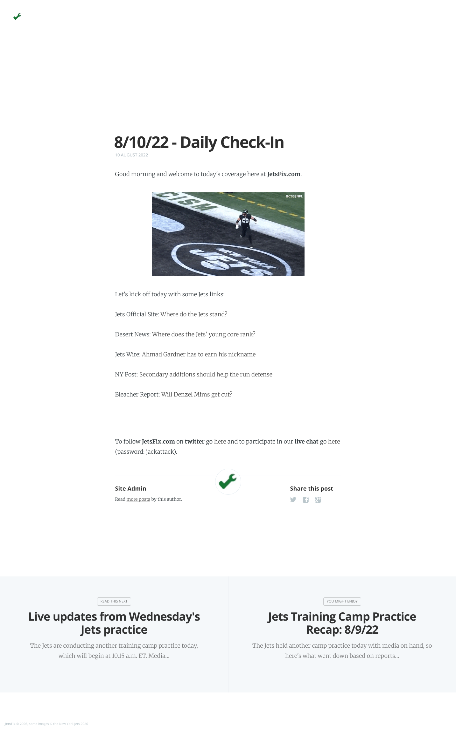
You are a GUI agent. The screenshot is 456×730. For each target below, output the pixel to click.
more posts (138, 499)
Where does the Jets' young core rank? (204, 334)
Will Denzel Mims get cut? (196, 394)
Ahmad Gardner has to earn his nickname (199, 354)
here (220, 441)
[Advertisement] (228, 88)
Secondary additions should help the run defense (205, 374)
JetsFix (10, 723)
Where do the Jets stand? (193, 314)
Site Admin (130, 488)
